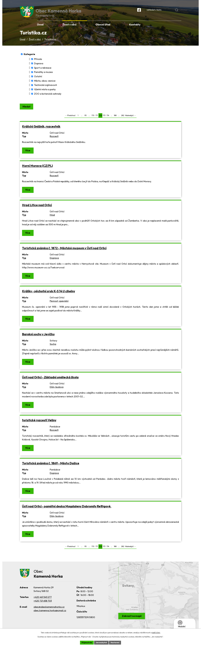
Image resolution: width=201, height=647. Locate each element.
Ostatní (38, 80)
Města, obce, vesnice (44, 84)
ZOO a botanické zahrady (47, 97)
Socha (53, 348)
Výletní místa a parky (45, 92)
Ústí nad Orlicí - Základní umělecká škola (50, 381)
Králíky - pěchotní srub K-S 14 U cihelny (48, 295)
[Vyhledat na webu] (168, 12)
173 (104, 119)
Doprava (38, 67)
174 (108, 119)
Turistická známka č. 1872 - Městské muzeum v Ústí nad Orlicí (64, 252)
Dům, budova (56, 391)
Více (28, 154)
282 (122, 119)
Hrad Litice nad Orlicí (37, 209)
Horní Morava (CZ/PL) (37, 170)
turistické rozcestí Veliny (39, 424)
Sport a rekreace (42, 71)
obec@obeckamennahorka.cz (49, 611)
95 (85, 119)
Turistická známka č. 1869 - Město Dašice (50, 467)
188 (115, 119)
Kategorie (29, 57)
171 (97, 119)
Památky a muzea (43, 75)
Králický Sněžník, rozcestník (41, 130)
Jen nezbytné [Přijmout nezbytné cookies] (101, 642)
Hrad (52, 219)
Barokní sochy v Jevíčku (38, 338)
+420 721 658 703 (43, 605)
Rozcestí (54, 140)
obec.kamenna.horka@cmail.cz (50, 614)
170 (93, 119)
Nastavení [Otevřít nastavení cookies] (115, 642)
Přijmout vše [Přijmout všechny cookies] (86, 642)
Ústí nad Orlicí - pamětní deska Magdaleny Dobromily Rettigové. (66, 510)
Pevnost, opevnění (59, 305)
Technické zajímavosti (45, 88)
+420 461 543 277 (43, 601)
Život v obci (35, 42)
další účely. (156, 632)
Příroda (38, 62)
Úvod (22, 42)
